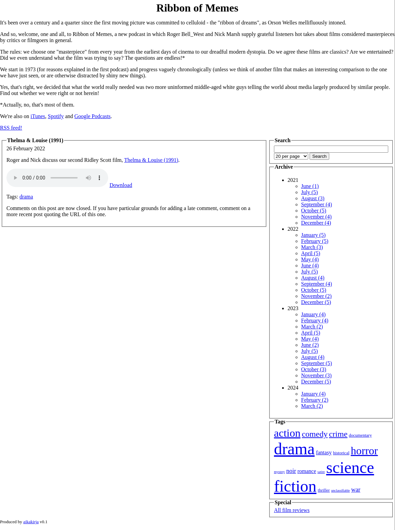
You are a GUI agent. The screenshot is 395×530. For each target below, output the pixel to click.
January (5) (313, 235)
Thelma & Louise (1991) (151, 160)
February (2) (314, 400)
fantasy (324, 452)
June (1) (310, 186)
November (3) (316, 375)
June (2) (310, 345)
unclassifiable (340, 490)
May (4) (310, 259)
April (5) (310, 253)
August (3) (312, 198)
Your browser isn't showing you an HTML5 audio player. (57, 178)
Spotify (56, 116)
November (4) (316, 217)
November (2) (316, 296)
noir (291, 471)
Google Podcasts (92, 116)
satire (321, 472)
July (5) (309, 192)
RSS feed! (11, 128)
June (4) (310, 265)
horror (364, 450)
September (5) (316, 363)
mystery (279, 472)
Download (121, 185)
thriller (324, 490)
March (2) (312, 326)
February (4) (314, 320)
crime (338, 434)
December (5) (316, 302)
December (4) (316, 223)
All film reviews (292, 510)
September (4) (316, 204)
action (287, 433)
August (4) (312, 278)
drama (26, 197)
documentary (360, 435)
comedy (315, 434)
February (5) (314, 241)
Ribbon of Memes (197, 8)
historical (341, 452)
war (355, 489)
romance (306, 471)
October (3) (313, 369)
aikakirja (31, 521)
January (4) (313, 314)
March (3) (312, 247)
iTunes (38, 116)
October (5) (313, 210)
